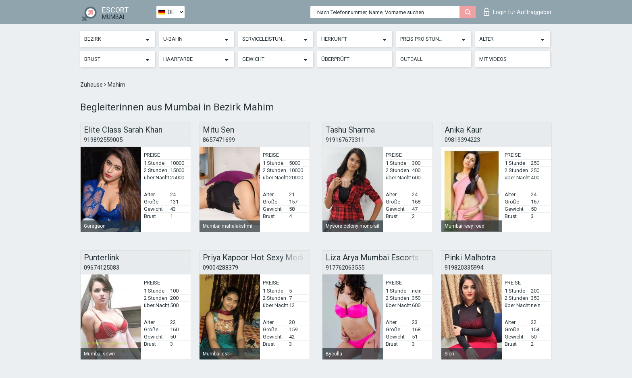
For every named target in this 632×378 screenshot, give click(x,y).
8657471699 (219, 139)
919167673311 (345, 139)
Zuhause (92, 84)
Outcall (411, 59)
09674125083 (101, 267)
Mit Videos (493, 59)
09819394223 (462, 139)
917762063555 (345, 267)
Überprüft (335, 59)
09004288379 (220, 267)
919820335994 (464, 267)
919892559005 (103, 139)
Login (518, 11)
